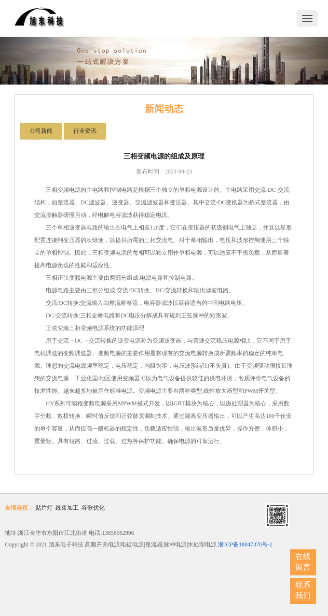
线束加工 (67, 507)
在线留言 (303, 561)
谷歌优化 (93, 507)
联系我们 (303, 590)
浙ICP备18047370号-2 (245, 544)
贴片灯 (44, 507)
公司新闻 (41, 131)
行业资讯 (84, 131)
